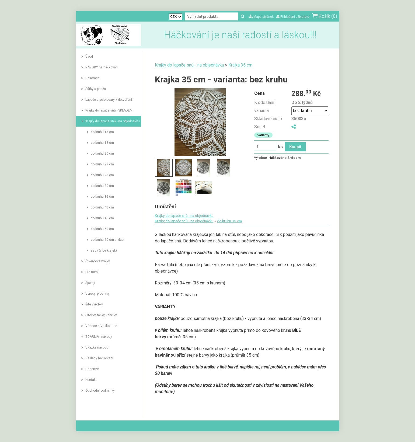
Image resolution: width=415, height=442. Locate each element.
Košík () (324, 16)
